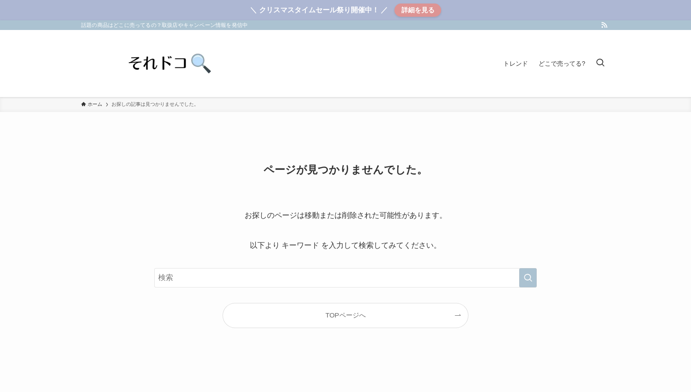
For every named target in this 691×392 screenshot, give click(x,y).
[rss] (604, 25)
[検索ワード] (345, 277)
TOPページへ (345, 315)
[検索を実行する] (528, 277)
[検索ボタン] (600, 63)
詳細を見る (418, 10)
